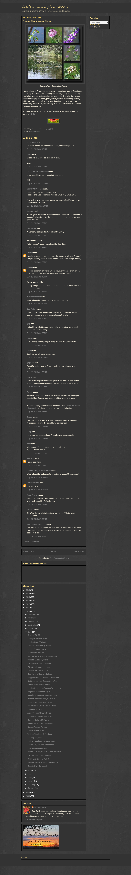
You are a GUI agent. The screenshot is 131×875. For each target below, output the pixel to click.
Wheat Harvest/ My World (37, 660)
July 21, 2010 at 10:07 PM (37, 357)
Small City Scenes (35, 189)
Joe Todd (31, 309)
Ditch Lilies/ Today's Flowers (38, 667)
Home (54, 551)
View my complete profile (33, 820)
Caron (29, 417)
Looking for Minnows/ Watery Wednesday (44, 688)
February (32, 785)
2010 (28, 611)
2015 (28, 594)
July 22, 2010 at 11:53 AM (37, 438)
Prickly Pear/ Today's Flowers (39, 755)
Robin (29, 392)
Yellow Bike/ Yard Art (35, 653)
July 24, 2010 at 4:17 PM (37, 536)
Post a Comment (32, 542)
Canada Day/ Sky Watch (37, 766)
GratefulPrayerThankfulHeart (39, 471)
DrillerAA (31, 510)
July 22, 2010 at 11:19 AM (37, 426)
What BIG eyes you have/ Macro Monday (44, 752)
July (30, 632)
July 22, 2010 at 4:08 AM (37, 387)
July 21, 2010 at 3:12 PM (37, 304)
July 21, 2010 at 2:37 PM (37, 262)
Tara (29, 444)
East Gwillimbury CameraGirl (44, 7)
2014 (28, 597)
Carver (30, 338)
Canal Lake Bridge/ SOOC (38, 759)
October (31, 621)
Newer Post (28, 551)
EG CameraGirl (39, 808)
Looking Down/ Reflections (38, 642)
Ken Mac (30, 458)
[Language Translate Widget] (99, 22)
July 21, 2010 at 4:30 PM (37, 318)
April (30, 777)
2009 (28, 793)
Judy (29, 432)
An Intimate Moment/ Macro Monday (42, 695)
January (31, 788)
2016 (28, 590)
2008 (28, 796)
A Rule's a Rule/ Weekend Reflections (42, 762)
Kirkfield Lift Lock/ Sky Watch (39, 646)
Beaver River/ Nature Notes (38, 685)
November (32, 618)
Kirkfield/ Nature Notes (36, 649)
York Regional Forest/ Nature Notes (41, 741)
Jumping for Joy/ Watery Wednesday (42, 656)
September (32, 625)
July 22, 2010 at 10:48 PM (37, 490)
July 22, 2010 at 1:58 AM (37, 372)
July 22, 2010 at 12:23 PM (37, 453)
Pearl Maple (32, 495)
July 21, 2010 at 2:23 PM (37, 247)
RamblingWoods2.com (37, 524)
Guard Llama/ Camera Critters (39, 674)
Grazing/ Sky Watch (35, 738)
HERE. (32, 114)
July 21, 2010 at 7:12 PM (37, 345)
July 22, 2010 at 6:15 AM (37, 412)
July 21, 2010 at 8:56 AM (37, 166)
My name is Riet (34, 297)
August (31, 628)
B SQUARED (32, 142)
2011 (28, 608)
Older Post (79, 551)
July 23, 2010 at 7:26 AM (37, 519)
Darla (29, 154)
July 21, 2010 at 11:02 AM (37, 184)
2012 (28, 604)
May (30, 774)
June (30, 770)
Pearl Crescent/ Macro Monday (40, 724)
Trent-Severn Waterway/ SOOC (40, 702)
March (30, 781)
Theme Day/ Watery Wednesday (40, 745)
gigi (28, 324)
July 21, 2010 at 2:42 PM (37, 277)
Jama (29, 351)
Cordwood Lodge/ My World (38, 748)
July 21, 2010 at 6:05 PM (37, 333)
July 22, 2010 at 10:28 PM (37, 478)
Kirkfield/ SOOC (33, 635)
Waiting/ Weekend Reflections (39, 734)
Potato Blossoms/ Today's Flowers (41, 699)
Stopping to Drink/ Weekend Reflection (43, 678)
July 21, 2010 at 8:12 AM (37, 149)
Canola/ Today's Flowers (37, 727)
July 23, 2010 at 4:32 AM (37, 504)
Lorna (29, 377)
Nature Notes (34, 132)
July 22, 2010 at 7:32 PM (37, 465)
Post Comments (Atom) (59, 558)
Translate (95, 27)
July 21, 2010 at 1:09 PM (37, 223)
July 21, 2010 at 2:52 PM (37, 292)
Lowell (30, 253)
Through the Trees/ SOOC (38, 670)
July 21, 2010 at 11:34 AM (37, 206)
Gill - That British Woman (38, 172)
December (32, 614)
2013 (28, 601)
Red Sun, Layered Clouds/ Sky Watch (42, 681)
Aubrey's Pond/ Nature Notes (39, 713)
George (30, 211)
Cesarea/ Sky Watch (35, 709)
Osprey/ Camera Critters (37, 639)
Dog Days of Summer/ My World (40, 692)
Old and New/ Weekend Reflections (41, 706)
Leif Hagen (31, 228)
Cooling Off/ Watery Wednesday (40, 716)
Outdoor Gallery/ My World (38, 720)
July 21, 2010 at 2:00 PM (37, 235)
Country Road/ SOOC (36, 731)
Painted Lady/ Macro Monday (39, 663)
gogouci (30, 363)
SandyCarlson (33, 483)
